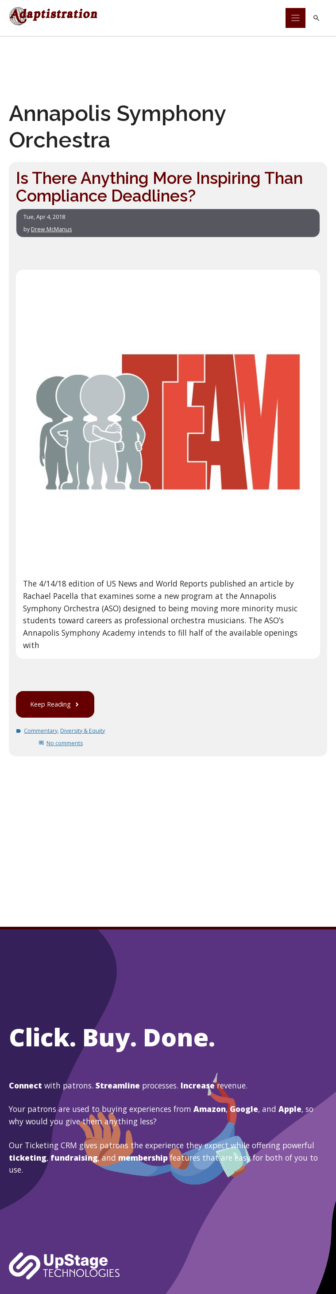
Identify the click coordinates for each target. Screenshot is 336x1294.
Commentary (41, 730)
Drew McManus (51, 229)
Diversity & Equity (83, 730)
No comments (64, 742)
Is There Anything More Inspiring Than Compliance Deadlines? (160, 187)
